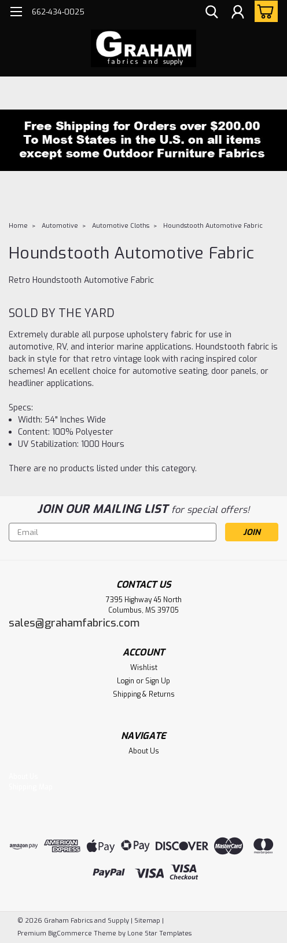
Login (125, 681)
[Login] (237, 13)
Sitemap (147, 920)
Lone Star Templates (159, 933)
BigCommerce (70, 933)
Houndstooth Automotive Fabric (213, 225)
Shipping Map (31, 787)
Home (18, 225)
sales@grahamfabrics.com (74, 623)
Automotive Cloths (120, 225)
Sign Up (157, 681)
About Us (143, 751)
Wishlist (143, 667)
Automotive (60, 225)
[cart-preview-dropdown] (263, 11)
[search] (211, 13)
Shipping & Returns (144, 694)
